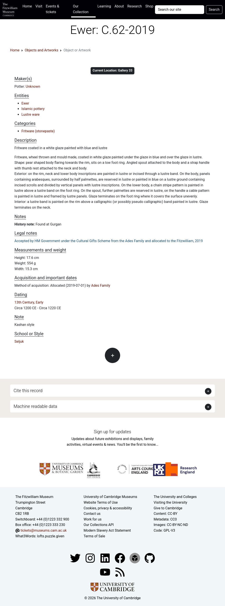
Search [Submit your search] (214, 9)
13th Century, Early (28, 302)
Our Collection (80, 9)
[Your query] (179, 9)
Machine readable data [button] (35, 406)
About (119, 6)
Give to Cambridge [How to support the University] (168, 508)
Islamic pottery (33, 109)
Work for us (93, 519)
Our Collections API (99, 525)
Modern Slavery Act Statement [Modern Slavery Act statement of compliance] (107, 530)
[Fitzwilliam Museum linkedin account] (120, 558)
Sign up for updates (112, 431)
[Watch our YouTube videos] (105, 572)
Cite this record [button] (28, 390)
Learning (104, 6)
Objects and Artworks (41, 50)
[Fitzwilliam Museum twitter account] (75, 558)
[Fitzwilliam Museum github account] (150, 558)
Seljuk (19, 341)
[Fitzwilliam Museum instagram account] (90, 558)
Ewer (25, 103)
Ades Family (100, 285)
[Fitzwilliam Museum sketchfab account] (135, 558)
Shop (149, 6)
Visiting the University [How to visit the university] (170, 502)
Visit (38, 6)
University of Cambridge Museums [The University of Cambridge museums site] (110, 497)
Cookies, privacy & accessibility (108, 508)
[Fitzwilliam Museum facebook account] (105, 558)
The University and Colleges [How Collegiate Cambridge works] (175, 497)
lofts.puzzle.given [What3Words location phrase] (50, 536)
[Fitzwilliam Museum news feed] (120, 572)
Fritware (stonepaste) (38, 131)
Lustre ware (30, 114)
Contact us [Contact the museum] (92, 514)
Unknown (33, 86)
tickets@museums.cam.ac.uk (44, 530)
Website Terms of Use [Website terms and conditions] (101, 502)
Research (134, 6)
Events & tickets (52, 9)
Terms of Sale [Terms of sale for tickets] (94, 536)
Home (28, 5)
